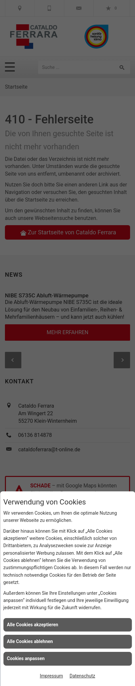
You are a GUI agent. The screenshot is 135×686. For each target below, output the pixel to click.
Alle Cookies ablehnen (30, 641)
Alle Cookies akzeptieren (32, 624)
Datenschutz (82, 675)
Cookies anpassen (26, 658)
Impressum (51, 675)
